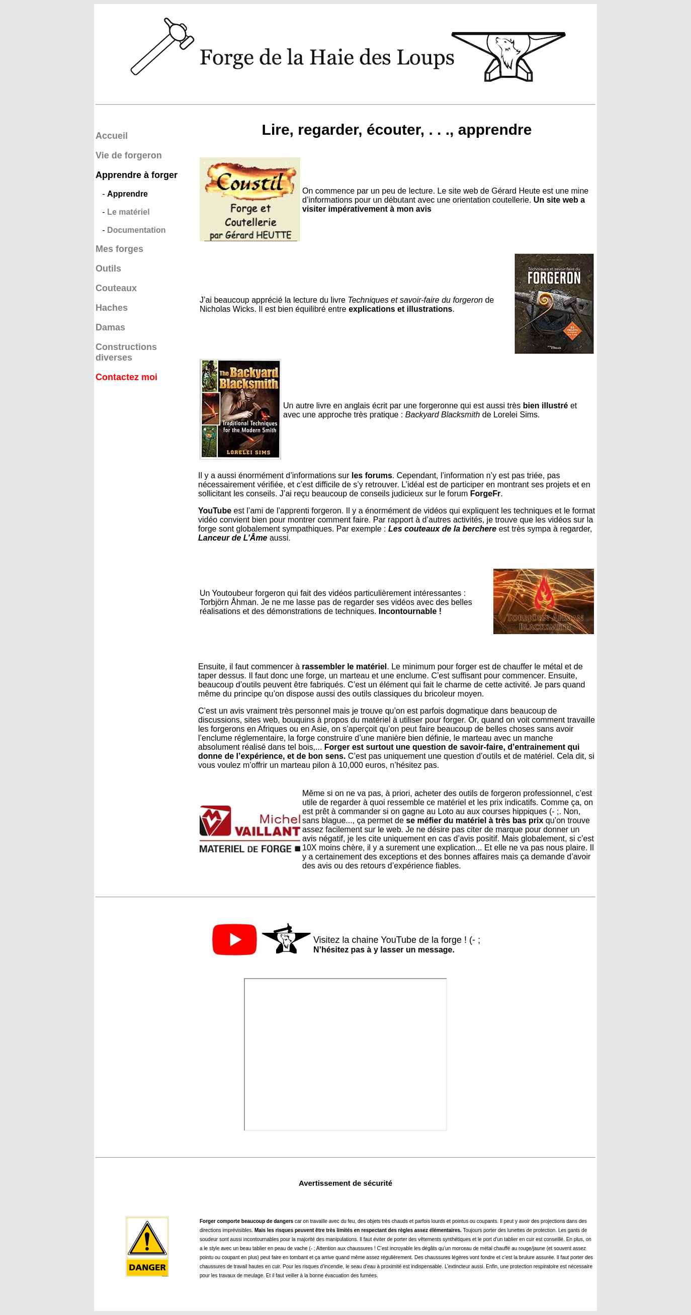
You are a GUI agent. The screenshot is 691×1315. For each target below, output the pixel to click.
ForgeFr (485, 493)
